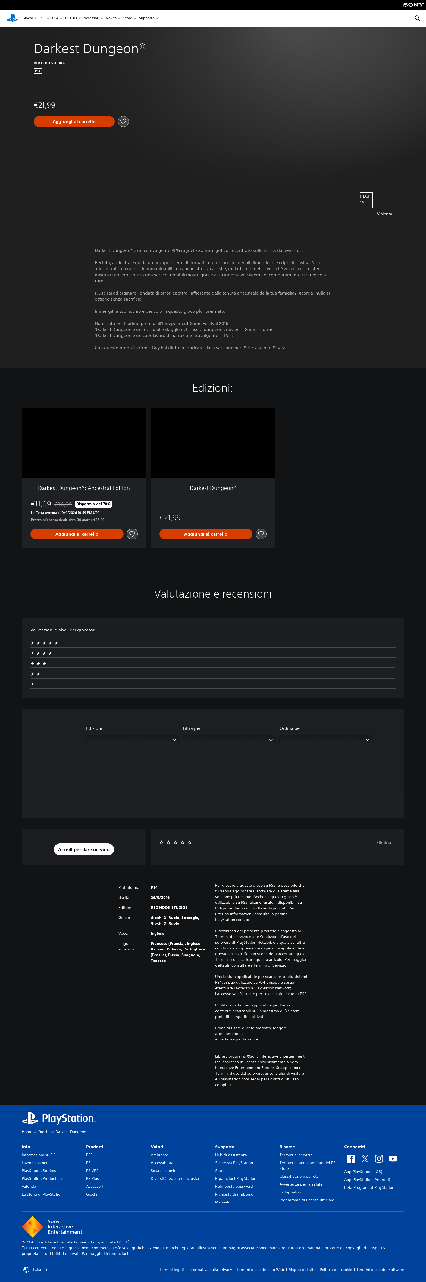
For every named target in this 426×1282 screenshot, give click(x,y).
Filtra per (192, 728)
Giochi (28, 18)
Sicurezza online (165, 1170)
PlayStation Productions (43, 1178)
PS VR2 (92, 1170)
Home (27, 1131)
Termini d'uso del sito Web (260, 1269)
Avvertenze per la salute (236, 1039)
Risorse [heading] (287, 1146)
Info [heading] (26, 1146)
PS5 (42, 18)
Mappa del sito (302, 1269)
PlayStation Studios (39, 1170)
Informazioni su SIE (39, 1154)
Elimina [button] (383, 842)
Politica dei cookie (336, 1269)
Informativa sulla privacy (210, 1269)
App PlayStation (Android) (367, 1179)
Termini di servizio (296, 1154)
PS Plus (71, 18)
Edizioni (94, 728)
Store (127, 18)
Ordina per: (291, 728)
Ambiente (159, 1154)
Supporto (147, 18)
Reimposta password (234, 1186)
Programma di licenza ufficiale (307, 1199)
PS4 (55, 18)
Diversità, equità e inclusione (176, 1178)
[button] (84, 849)
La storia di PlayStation (42, 1194)
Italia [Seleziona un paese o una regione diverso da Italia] (35, 1269)
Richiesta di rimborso (234, 1194)
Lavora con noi (34, 1162)
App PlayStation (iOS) (363, 1171)
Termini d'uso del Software (380, 1269)
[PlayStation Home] (12, 18)
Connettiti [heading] (354, 1146)
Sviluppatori (290, 1192)
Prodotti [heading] (94, 1146)
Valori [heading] (157, 1146)
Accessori (91, 18)
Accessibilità (162, 1162)
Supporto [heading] (224, 1146)
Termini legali (171, 1269)
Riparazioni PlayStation (235, 1178)
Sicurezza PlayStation (234, 1162)
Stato (219, 1170)
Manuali (222, 1202)
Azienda (29, 1186)
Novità (111, 18)
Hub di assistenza (231, 1154)
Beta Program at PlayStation (369, 1187)
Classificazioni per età (299, 1176)
